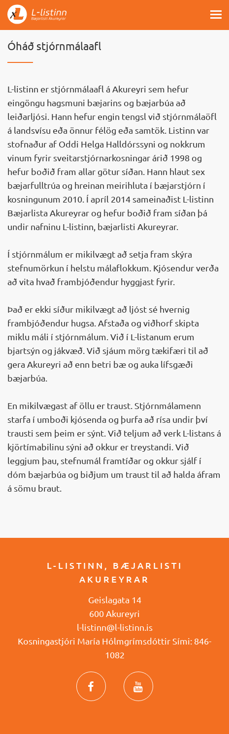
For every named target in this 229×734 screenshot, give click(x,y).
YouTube (138, 686)
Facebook (91, 686)
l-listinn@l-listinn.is (115, 627)
